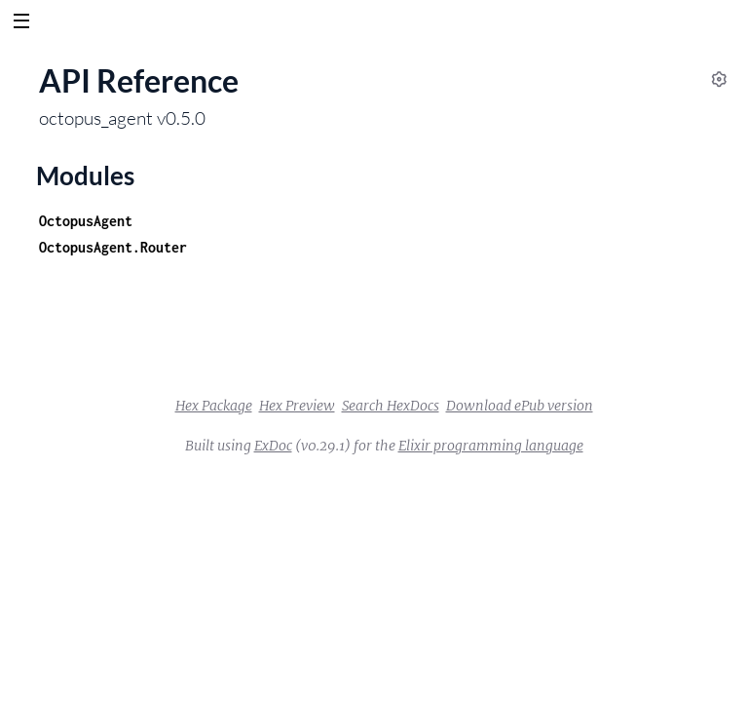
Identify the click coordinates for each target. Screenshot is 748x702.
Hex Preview (297, 405)
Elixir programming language (490, 445)
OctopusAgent (85, 221)
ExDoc (273, 445)
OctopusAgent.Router (113, 247)
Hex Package (213, 405)
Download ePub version (519, 405)
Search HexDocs (390, 405)
